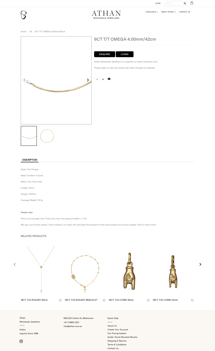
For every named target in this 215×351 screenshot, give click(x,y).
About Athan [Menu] (167, 12)
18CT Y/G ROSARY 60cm (34, 300)
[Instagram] (21, 341)
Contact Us (112, 349)
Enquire (104, 54)
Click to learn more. (146, 225)
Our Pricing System (116, 334)
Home (23, 31)
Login (124, 54)
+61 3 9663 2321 (71, 323)
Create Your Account (117, 330)
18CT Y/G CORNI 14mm (165, 300)
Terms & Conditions (116, 345)
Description (31, 160)
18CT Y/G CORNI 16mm (121, 300)
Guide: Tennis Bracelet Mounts (122, 337)
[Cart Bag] (191, 3)
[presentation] (24, 80)
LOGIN (158, 3)
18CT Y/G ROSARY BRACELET (81, 300)
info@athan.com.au (73, 327)
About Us (112, 326)
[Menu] (153, 12)
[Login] (60, 301)
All (30, 31)
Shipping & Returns (116, 341)
